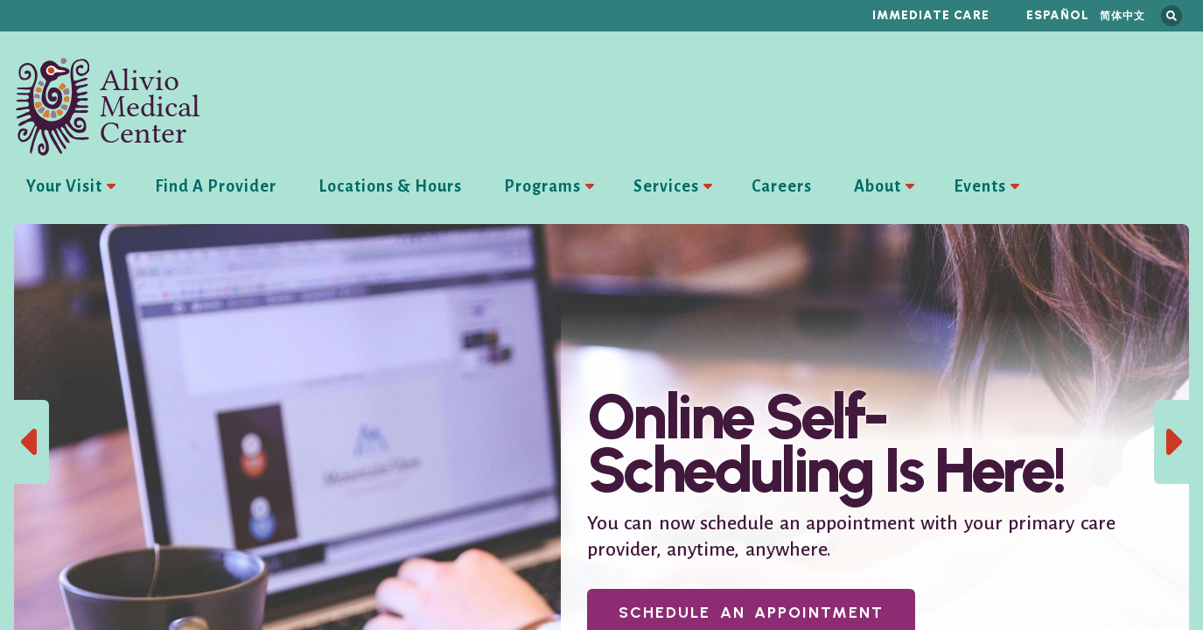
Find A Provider (215, 186)
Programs (542, 186)
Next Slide (1171, 442)
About (877, 186)
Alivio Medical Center (108, 107)
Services (666, 186)
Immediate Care (931, 15)
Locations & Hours (390, 186)
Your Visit (64, 186)
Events (980, 186)
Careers (782, 186)
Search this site (1171, 15)
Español (1057, 15)
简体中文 (1122, 15)
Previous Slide (31, 442)
